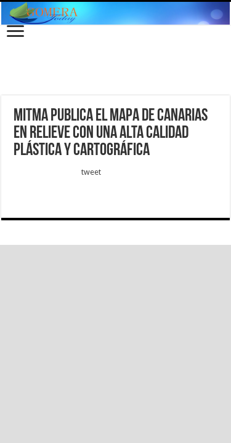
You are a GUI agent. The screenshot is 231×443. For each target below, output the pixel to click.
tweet (91, 172)
